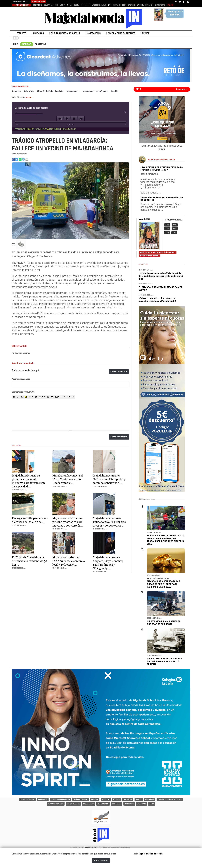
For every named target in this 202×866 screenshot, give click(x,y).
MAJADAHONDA (94, 33)
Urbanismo (141, 804)
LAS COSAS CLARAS (99, 5)
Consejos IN (42, 800)
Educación (29, 91)
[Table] (58, 397)
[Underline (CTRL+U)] (22, 397)
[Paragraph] (42, 397)
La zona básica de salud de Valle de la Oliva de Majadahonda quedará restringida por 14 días (161, 276)
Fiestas (138, 800)
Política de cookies (154, 854)
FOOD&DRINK (85, 5)
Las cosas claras (73, 804)
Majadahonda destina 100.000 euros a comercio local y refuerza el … (68, 561)
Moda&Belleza (103, 804)
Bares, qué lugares (27, 800)
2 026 (167, 225)
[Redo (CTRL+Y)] (69, 397)
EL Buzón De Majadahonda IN (161, 160)
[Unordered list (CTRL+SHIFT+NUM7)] (52, 397)
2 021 (174, 232)
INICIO (15, 44)
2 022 (167, 232)
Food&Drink (149, 800)
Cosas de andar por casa (60, 800)
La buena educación (55, 804)
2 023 (174, 228)
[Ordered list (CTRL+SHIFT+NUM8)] (48, 397)
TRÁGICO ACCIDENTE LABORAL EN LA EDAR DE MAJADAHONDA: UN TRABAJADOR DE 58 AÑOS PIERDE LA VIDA (165, 539)
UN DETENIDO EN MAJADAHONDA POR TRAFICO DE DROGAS (163, 623)
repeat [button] (68, 124)
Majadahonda (73, 91)
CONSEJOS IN (60, 5)
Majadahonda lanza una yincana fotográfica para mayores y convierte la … (67, 522)
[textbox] (70, 413)
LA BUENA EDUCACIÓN (145, 5)
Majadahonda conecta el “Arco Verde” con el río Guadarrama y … (67, 479)
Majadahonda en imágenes (95, 91)
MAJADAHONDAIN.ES (20, 2)
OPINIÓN (145, 33)
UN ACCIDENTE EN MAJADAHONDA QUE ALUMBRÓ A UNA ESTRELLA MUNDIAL (164, 661)
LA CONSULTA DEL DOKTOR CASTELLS (121, 5)
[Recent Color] (26, 397)
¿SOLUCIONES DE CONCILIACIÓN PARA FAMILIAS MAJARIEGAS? (161, 168)
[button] (21, 244)
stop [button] (74, 118)
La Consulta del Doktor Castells (170, 800)
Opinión (114, 91)
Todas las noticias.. (20, 86)
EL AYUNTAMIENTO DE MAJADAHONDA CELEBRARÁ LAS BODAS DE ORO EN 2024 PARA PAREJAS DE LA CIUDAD (163, 582)
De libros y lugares (80, 800)
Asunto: (21, 379)
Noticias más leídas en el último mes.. (157, 252)
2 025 (174, 225)
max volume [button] (125, 112)
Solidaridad (116, 804)
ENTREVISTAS (160, 5)
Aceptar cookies (101, 860)
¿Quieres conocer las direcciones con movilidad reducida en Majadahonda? (157, 300)
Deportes (16, 91)
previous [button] (60, 118)
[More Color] (31, 397)
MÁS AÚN (170, 5)
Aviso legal (139, 854)
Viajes (152, 804)
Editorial (116, 800)
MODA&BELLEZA (73, 5)
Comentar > (181, 89)
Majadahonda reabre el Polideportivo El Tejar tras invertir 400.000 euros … (109, 522)
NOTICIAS (26, 44)
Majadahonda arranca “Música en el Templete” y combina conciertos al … (109, 479)
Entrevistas (127, 800)
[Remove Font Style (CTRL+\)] (36, 397)
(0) (14, 244)
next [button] (81, 118)
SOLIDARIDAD (48, 5)
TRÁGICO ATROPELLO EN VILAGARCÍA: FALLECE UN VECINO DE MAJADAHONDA (45, 129)
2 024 (167, 228)
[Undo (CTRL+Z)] (65, 397)
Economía (105, 800)
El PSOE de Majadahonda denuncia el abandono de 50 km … (29, 561)
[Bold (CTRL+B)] (14, 397)
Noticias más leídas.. (149, 256)
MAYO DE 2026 (18, 97)
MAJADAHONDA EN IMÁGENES (121, 33)
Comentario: (23, 392)
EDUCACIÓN (38, 33)
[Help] (73, 397)
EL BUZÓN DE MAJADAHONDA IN (65, 33)
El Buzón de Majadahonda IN (50, 91)
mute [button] (16, 112)
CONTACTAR (40, 44)
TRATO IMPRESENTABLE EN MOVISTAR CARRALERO (161, 198)
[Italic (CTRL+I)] (18, 397)
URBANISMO (37, 5)
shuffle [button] (72, 124)
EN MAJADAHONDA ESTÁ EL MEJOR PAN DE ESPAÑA (160, 288)
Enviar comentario (118, 371)
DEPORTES (21, 33)
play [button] (67, 118)
